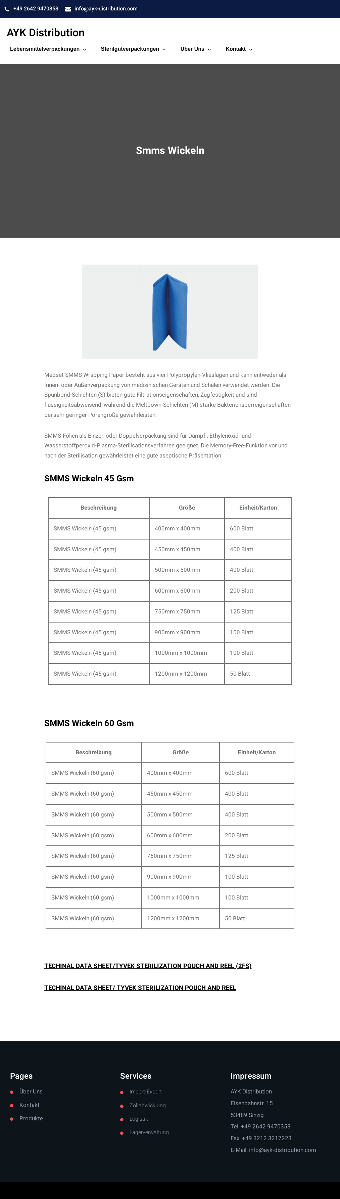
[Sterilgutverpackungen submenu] (164, 49)
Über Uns (31, 1091)
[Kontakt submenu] (250, 49)
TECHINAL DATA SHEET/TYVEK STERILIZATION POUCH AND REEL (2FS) (148, 966)
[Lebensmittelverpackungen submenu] (84, 49)
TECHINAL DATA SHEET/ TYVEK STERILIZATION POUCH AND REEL (140, 988)
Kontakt (29, 1105)
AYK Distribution (46, 33)
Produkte (31, 1118)
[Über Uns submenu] (209, 49)
